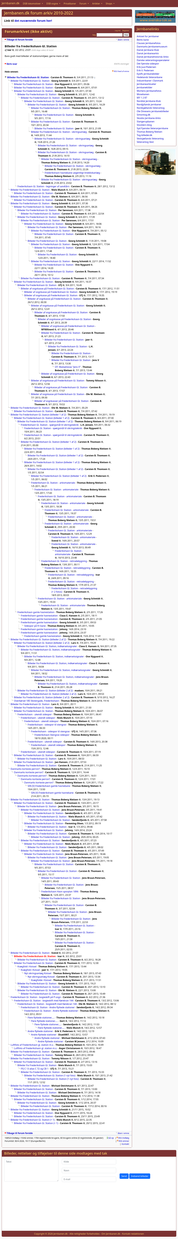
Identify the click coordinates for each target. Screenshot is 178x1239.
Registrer (125, 30)
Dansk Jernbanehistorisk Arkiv (152, 56)
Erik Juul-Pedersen (146, 67)
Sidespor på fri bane (35, 625)
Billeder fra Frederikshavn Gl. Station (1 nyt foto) (49, 1075)
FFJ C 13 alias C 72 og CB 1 (34, 1068)
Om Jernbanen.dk (111, 1233)
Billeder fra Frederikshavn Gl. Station (28, 77)
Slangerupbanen (145, 121)
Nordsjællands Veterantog (151, 107)
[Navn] (89, 1170)
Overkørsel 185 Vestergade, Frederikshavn (36, 700)
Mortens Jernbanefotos (149, 90)
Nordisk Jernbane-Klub (149, 101)
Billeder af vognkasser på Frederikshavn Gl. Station (61, 401)
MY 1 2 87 (142, 97)
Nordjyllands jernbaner (149, 104)
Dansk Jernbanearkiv (148, 53)
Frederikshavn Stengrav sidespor (51, 734)
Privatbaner (70, 3)
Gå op (111, 1138)
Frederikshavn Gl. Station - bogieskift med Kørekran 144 (43, 1000)
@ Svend (50, 50)
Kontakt (125, 1144)
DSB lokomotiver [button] (32, 3)
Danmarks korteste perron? (25, 768)
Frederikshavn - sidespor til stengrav (47, 724)
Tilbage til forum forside (20, 39)
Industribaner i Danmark (150, 80)
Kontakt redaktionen (133, 1233)
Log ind (117, 30)
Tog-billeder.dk (144, 135)
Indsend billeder (139, 1176)
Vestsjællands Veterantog (150, 138)
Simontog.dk (143, 114)
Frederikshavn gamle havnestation (35, 612)
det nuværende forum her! (33, 21)
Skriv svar (12, 63)
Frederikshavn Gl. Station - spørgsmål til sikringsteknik (50, 424)
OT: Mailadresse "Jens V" (68, 366)
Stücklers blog (144, 124)
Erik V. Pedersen (145, 70)
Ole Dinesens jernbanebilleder (153, 111)
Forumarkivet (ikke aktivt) (28, 31)
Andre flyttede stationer (40, 1031)
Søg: (94, 34)
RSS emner (124, 1141)
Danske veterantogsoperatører (153, 60)
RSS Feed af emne (121, 71)
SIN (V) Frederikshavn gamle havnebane (49, 785)
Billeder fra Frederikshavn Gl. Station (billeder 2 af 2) (38, 639)
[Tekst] (31, 1170)
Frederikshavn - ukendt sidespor (34, 714)
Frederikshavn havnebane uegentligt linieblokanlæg (72, 172)
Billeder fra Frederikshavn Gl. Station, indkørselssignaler (47, 646)
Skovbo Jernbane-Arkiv (149, 118)
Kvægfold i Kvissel (26, 966)
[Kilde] (89, 1161)
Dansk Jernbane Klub (148, 50)
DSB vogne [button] (52, 3)
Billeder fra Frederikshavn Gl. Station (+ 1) (33, 1119)
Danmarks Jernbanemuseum (152, 46)
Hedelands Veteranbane (149, 77)
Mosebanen (143, 94)
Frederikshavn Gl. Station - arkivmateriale (53, 482)
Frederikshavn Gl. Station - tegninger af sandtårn (43, 186)
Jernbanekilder (144, 87)
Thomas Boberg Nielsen (149, 131)
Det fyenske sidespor (148, 63)
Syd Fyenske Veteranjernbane (152, 128)
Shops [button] (109, 3)
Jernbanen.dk (10, 3)
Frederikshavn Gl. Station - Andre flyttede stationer (48, 1007)
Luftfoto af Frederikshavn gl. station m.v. (32, 1044)
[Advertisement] (89, 1208)
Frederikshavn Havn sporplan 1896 (59, 891)
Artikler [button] (96, 3)
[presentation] (141, 1164)
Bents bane (143, 39)
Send (124, 1176)
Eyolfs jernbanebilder (148, 73)
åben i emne (123, 39)
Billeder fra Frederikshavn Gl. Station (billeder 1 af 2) (38, 414)
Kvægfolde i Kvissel (41, 980)
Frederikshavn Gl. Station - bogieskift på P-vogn (36, 997)
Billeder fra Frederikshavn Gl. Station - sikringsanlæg (59, 131)
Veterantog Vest (145, 142)
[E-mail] (89, 1179)
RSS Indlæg (123, 1138)
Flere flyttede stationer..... (41, 1017)
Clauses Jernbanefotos (149, 43)
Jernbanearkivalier (146, 84)
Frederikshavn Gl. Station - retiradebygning (64, 561)
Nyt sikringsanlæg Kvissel (37, 973)
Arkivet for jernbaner (148, 36)
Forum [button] (83, 3)
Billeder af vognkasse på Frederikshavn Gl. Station (47, 288)
